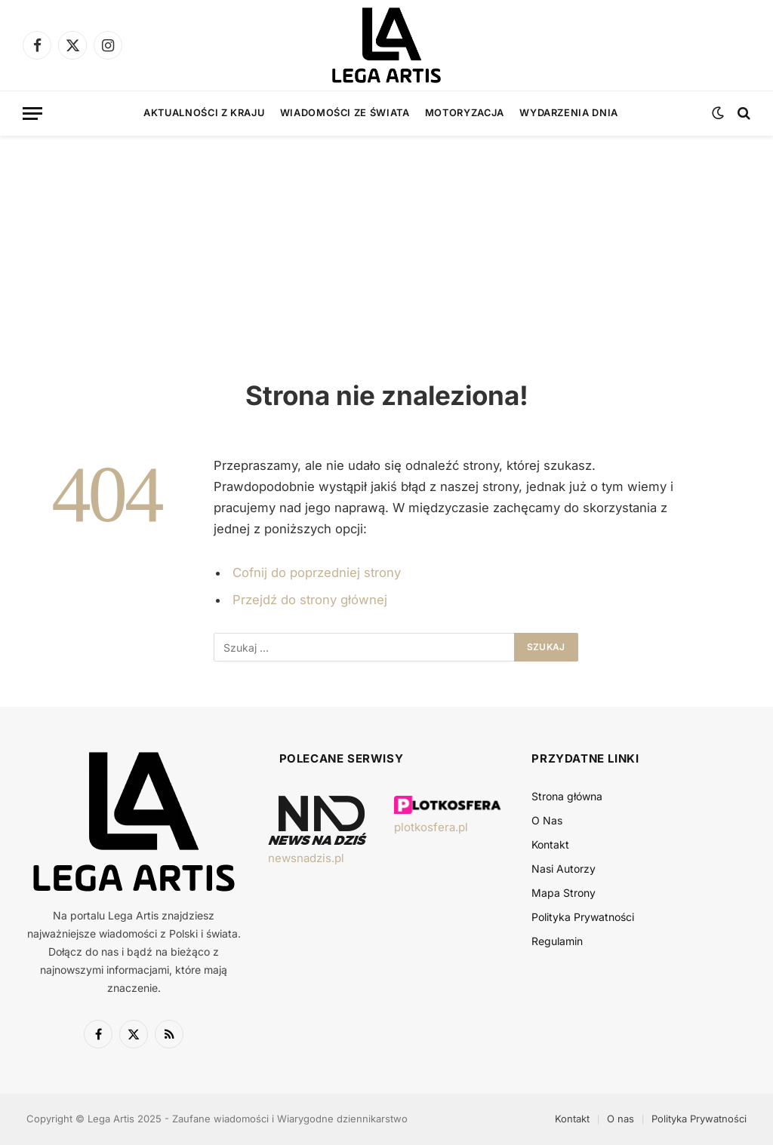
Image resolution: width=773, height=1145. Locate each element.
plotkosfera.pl (431, 827)
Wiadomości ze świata (345, 112)
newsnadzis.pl (306, 858)
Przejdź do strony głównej (310, 599)
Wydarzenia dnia (568, 112)
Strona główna (566, 796)
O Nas (546, 820)
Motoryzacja (464, 112)
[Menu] (32, 113)
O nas (620, 1119)
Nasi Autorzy (563, 868)
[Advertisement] (386, 241)
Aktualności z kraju (203, 112)
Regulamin (557, 941)
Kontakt (550, 844)
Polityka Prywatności (582, 916)
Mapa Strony (563, 892)
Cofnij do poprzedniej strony (317, 572)
